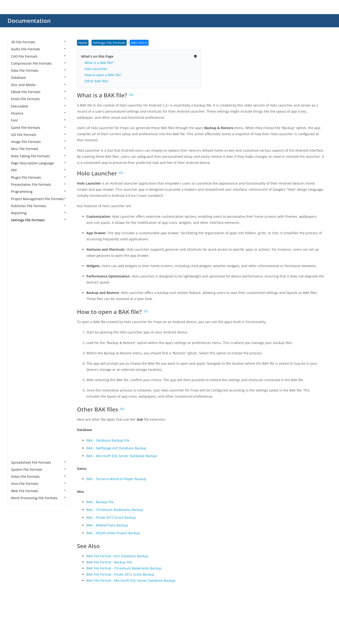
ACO (19, 234)
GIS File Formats (38, 134)
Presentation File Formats (38, 184)
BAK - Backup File (100, 502)
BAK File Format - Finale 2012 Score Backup (120, 574)
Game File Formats (38, 127)
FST (18, 334)
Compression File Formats (38, 63)
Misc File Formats (38, 148)
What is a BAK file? (99, 62)
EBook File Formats (38, 92)
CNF (19, 298)
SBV (19, 405)
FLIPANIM (23, 327)
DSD (19, 320)
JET (18, 355)
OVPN (20, 384)
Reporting (38, 213)
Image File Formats (38, 141)
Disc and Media (38, 85)
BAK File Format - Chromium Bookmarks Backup (123, 568)
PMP (19, 391)
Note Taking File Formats (38, 156)
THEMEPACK (25, 433)
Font (38, 120)
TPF (18, 441)
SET (18, 412)
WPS (19, 455)
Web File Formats (38, 491)
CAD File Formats (38, 56)
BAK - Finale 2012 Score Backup (111, 517)
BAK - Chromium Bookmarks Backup (114, 509)
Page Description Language (38, 163)
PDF (38, 170)
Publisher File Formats (38, 206)
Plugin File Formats (38, 177)
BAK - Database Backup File (107, 440)
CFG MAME (24, 284)
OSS (19, 377)
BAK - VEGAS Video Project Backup (113, 533)
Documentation (29, 20)
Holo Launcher (96, 69)
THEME (21, 426)
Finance (38, 113)
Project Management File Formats (38, 199)
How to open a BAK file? (103, 75)
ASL (18, 241)
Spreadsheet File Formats (38, 462)
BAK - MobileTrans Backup (107, 525)
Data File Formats (38, 70)
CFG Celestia (25, 263)
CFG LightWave (27, 277)
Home (82, 42)
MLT (19, 362)
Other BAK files (96, 81)
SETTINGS (23, 419)
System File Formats (38, 469)
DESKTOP (23, 312)
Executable (38, 106)
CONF (20, 305)
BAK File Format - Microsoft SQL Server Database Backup (130, 580)
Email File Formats (38, 99)
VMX (19, 448)
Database (38, 77)
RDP (19, 398)
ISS (18, 348)
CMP (19, 291)
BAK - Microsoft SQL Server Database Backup (121, 456)
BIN (18, 255)
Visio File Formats (38, 483)
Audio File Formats (38, 49)
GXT (19, 341)
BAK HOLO (24, 248)
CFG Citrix (23, 270)
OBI (18, 370)
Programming (38, 191)
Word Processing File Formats (38, 498)
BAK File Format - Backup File (109, 562)
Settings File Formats (38, 220)
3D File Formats (38, 42)
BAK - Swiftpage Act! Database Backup (116, 448)
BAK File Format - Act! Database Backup (117, 556)
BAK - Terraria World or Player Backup (116, 479)
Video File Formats (38, 476)
